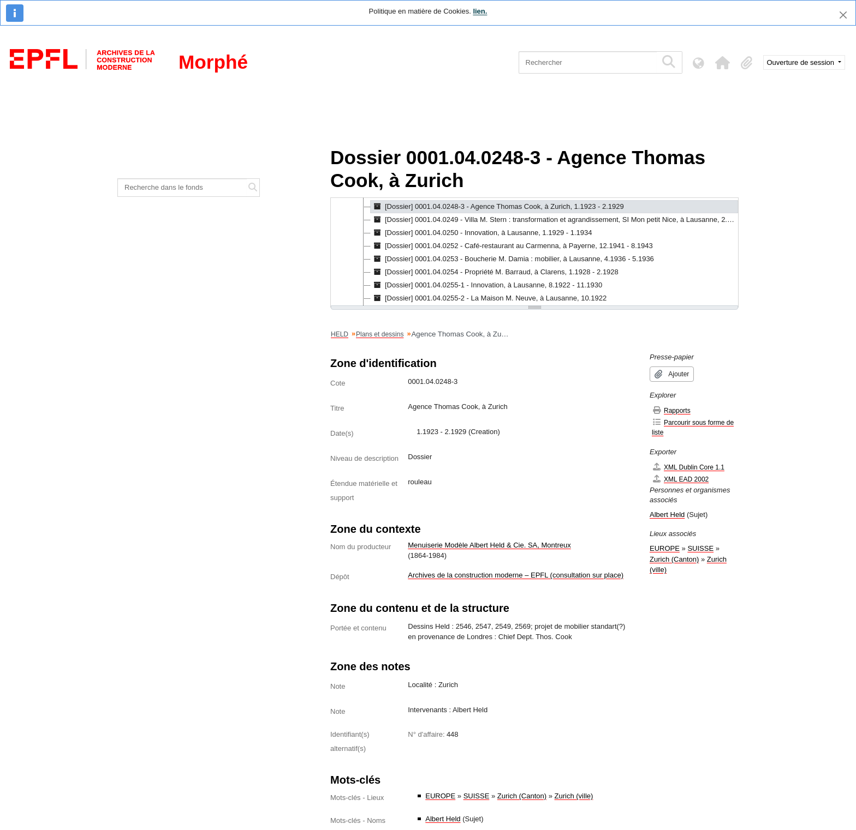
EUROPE (440, 796)
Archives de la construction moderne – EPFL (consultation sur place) (515, 575)
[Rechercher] (588, 62)
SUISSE (476, 796)
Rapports (671, 410)
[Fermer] (843, 15)
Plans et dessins (379, 334)
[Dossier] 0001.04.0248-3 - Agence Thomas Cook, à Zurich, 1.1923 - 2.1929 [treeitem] (497, 206)
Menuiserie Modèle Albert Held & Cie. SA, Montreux (489, 545)
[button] (723, 63)
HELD (339, 334)
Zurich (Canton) (521, 796)
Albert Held (442, 819)
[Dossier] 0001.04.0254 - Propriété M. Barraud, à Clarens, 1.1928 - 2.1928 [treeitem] (495, 272)
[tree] (534, 252)
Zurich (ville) (574, 796)
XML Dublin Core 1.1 (688, 467)
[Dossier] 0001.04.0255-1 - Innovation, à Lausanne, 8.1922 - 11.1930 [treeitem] (486, 285)
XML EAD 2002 (680, 479)
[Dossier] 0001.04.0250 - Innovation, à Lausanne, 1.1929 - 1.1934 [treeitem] (481, 232)
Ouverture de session (801, 62)
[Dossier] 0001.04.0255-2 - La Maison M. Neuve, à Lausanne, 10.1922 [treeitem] (489, 298)
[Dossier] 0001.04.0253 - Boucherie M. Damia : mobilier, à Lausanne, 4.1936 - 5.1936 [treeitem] (512, 259)
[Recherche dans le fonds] (182, 187)
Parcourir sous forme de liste (693, 427)
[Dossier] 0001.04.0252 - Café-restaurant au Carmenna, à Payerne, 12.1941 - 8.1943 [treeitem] (512, 245)
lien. (480, 11)
